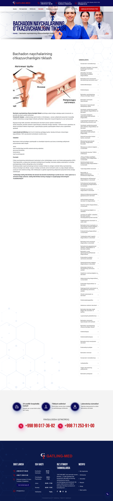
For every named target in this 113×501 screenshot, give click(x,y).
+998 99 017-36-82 (46, 4)
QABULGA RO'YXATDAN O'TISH (89, 9)
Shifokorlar (32, 9)
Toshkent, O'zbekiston (65, 4)
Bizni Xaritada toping (23, 485)
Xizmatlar (40, 9)
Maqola (81, 482)
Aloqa (56, 9)
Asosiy (15, 9)
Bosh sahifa (82, 490)
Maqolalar (49, 9)
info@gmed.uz (82, 4)
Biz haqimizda (23, 9)
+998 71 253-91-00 (79, 426)
